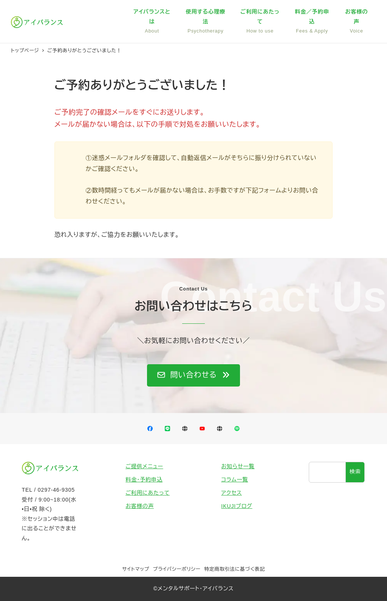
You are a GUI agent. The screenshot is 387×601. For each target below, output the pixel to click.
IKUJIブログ (236, 506)
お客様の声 (139, 506)
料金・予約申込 (144, 480)
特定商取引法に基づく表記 (234, 569)
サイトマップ (135, 569)
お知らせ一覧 (237, 466)
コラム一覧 (234, 480)
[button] (193, 375)
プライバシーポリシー (177, 569)
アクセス (231, 493)
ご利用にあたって (147, 493)
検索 (355, 472)
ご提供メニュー (144, 466)
